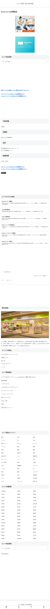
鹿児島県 (19, 539)
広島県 (18, 526)
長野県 (34, 510)
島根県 (34, 523)
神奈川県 (35, 504)
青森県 (34, 491)
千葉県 (2, 504)
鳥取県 (18, 523)
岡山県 (2, 526)
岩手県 (2, 494)
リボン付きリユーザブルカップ (9, 388)
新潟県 (2, 507)
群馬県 (18, 501)
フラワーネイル (5, 384)
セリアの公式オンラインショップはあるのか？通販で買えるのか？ (18, 377)
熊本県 (18, 536)
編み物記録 (4, 381)
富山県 (18, 507)
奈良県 (34, 520)
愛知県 (34, 513)
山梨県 (18, 510)
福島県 (18, 498)
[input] (25, 61)
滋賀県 (18, 517)
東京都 (18, 504)
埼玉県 (34, 501)
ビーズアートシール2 (6, 391)
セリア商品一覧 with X (23, 346)
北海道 (18, 491)
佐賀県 (34, 532)
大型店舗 (3, 491)
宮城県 (18, 494)
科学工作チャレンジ (6, 408)
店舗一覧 (3, 172)
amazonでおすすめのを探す (14, 96)
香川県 (18, 529)
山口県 (34, 526)
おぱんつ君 (4, 401)
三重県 (2, 517)
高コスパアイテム (6, 398)
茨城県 (34, 498)
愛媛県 (34, 529)
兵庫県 (18, 520)
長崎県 (2, 536)
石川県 (34, 507)
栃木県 (2, 501)
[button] (47, 61)
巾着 (2, 405)
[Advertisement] (25, 76)
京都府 (34, 517)
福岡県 (18, 532)
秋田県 (34, 494)
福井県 (2, 510)
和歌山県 (3, 523)
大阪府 (2, 520)
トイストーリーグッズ (7, 394)
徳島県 (2, 529)
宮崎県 (2, 539)
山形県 (2, 498)
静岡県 (18, 513)
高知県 (2, 532)
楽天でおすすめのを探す (13, 94)
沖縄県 (34, 539)
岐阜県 (2, 513)
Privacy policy (4, 554)
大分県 (34, 536)
